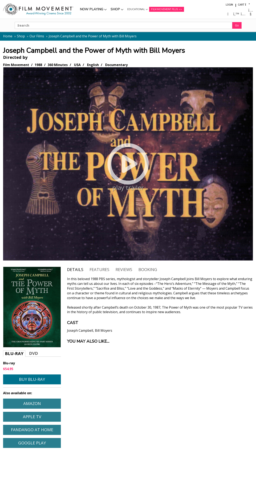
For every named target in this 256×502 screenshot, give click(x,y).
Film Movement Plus (164, 9)
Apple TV (32, 416)
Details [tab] (75, 269)
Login (229, 4)
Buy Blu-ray (32, 379)
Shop (115, 9)
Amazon (32, 403)
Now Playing (91, 9)
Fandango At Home (32, 429)
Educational (136, 9)
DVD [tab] (33, 353)
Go (237, 25)
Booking (147, 269)
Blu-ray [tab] (14, 353)
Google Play (32, 443)
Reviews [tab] (124, 269)
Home (7, 36)
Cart (241, 4)
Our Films (36, 36)
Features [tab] (99, 269)
